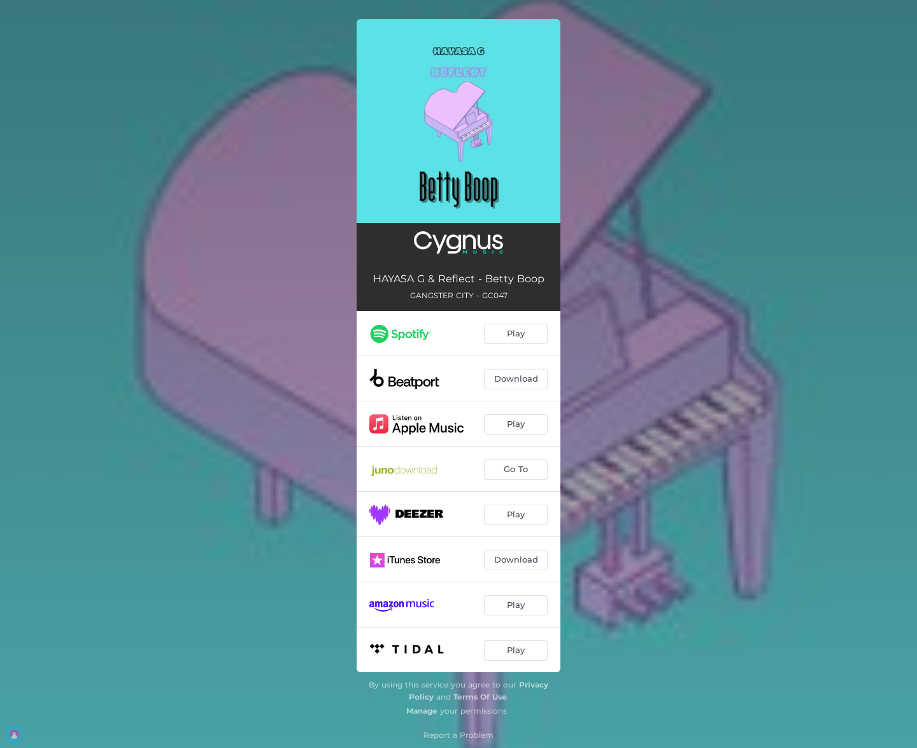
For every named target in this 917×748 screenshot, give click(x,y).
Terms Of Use (480, 696)
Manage (421, 711)
